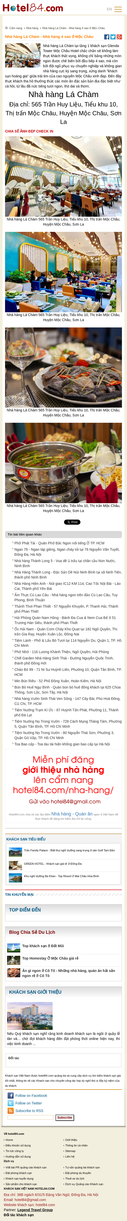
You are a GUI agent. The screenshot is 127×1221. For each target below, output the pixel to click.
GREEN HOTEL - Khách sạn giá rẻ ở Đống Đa (53, 863)
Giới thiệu (71, 1139)
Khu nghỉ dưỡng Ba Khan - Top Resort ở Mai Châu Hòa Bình (61, 876)
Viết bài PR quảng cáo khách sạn (26, 1167)
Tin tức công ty (15, 1150)
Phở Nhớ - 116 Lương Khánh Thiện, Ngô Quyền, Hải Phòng (61, 652)
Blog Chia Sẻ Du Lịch (32, 932)
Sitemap (70, 1150)
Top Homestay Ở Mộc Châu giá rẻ (50, 958)
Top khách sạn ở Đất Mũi (43, 946)
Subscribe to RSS (29, 1111)
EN (109, 9)
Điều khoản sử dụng (18, 1145)
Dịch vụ (9, 1161)
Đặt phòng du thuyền (78, 1172)
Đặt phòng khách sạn (19, 1172)
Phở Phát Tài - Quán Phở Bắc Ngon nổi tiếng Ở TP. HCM (59, 543)
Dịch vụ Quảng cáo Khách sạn (84, 1184)
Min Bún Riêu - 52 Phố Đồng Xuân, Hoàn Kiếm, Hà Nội (57, 681)
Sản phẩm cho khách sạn (21, 1184)
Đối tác (13, 1058)
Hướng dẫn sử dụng (18, 1156)
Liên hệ (69, 1156)
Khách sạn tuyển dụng (19, 1178)
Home (9, 1139)
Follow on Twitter (28, 1103)
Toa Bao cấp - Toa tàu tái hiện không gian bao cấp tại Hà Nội (62, 744)
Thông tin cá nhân (76, 1145)
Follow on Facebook (31, 1096)
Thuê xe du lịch (74, 1178)
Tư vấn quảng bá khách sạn (82, 1167)
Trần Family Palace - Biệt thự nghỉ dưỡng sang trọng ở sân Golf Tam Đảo (69, 850)
